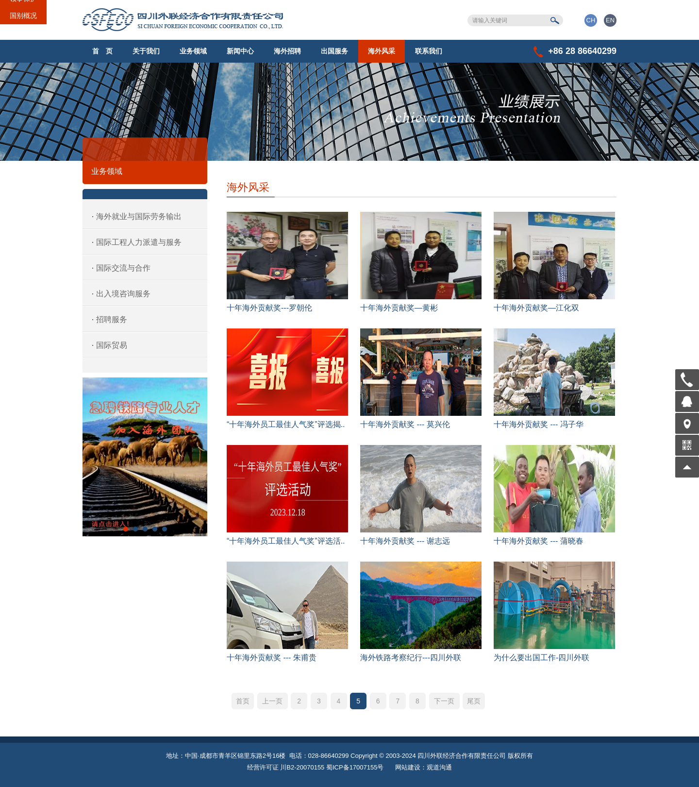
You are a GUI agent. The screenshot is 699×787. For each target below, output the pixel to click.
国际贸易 (111, 345)
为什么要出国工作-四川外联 (541, 657)
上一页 (272, 701)
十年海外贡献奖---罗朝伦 (269, 308)
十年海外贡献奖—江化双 (536, 308)
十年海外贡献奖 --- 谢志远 (405, 541)
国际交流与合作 (123, 268)
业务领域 (193, 51)
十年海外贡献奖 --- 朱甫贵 (271, 657)
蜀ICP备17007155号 (355, 767)
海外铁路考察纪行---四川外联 (410, 657)
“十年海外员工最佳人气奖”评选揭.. (286, 424)
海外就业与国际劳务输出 (139, 216)
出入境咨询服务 (123, 294)
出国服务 (334, 51)
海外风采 (381, 51)
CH (591, 20)
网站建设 (407, 767)
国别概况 (23, 15)
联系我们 (428, 51)
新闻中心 (240, 51)
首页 (243, 701)
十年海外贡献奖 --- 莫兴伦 (405, 424)
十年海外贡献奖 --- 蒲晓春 (538, 541)
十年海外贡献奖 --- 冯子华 (538, 424)
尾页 (474, 701)
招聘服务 (111, 319)
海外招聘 (287, 51)
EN (610, 20)
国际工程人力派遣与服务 (139, 242)
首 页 (102, 51)
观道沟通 (439, 767)
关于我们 (146, 51)
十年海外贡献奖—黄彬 (399, 308)
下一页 (444, 701)
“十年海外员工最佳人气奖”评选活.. (286, 541)
